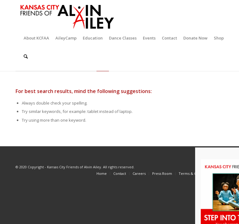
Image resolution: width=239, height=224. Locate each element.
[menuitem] (36, 38)
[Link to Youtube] (225, 166)
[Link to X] (206, 166)
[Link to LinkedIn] (234, 166)
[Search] (26, 56)
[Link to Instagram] (215, 166)
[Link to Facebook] (197, 166)
